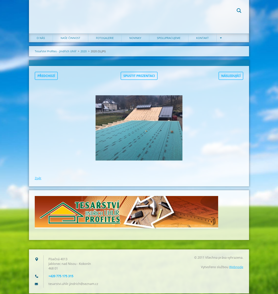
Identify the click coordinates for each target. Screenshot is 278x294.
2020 (84, 52)
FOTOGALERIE (105, 38)
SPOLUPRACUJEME (169, 38)
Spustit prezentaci (139, 76)
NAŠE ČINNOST (70, 38)
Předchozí (46, 76)
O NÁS (41, 38)
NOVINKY (135, 38)
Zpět (38, 179)
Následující (231, 76)
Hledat (239, 11)
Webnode (236, 267)
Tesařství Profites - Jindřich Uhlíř (55, 52)
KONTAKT (202, 38)
